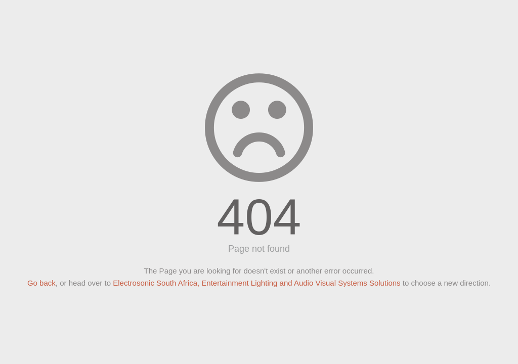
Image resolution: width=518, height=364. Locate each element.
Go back (41, 283)
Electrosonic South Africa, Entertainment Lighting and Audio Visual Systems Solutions (256, 283)
